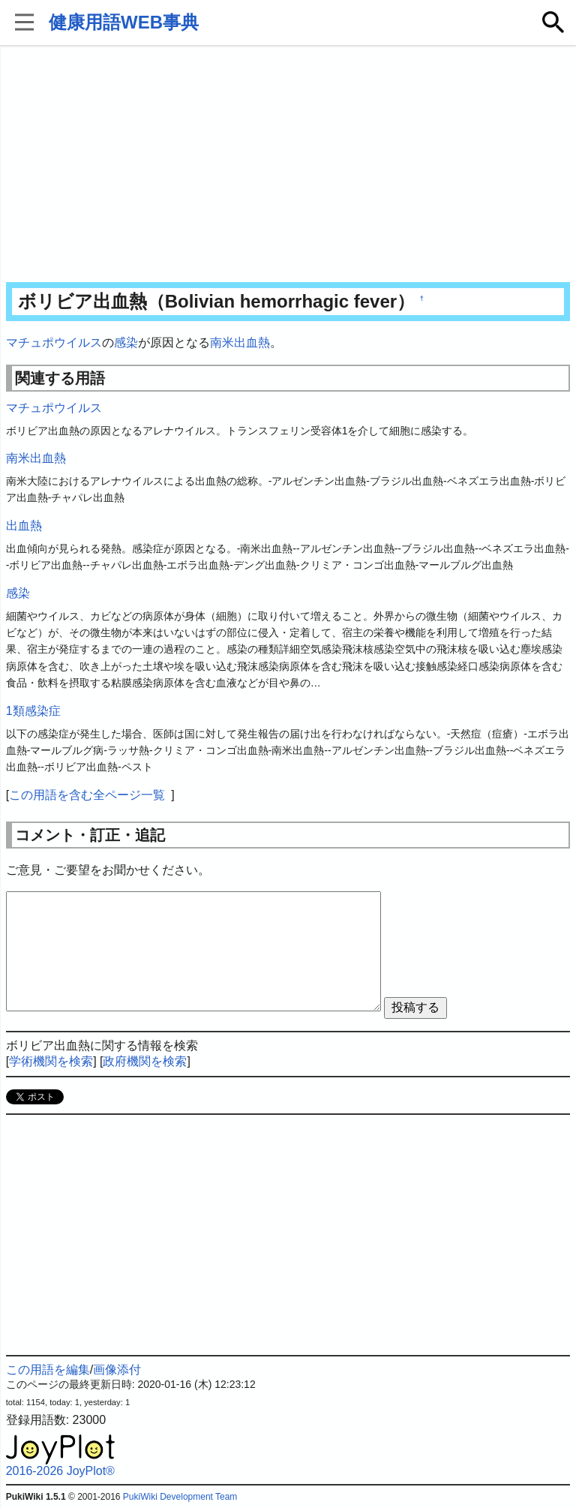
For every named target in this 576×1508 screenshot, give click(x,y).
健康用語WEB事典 (124, 22)
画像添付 (117, 1369)
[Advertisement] (288, 165)
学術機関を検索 (51, 1061)
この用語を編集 (48, 1369)
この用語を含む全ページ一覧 (87, 795)
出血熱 (24, 525)
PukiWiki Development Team (180, 1496)
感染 (126, 342)
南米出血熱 (240, 342)
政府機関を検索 (145, 1061)
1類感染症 (33, 710)
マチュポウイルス (54, 342)
